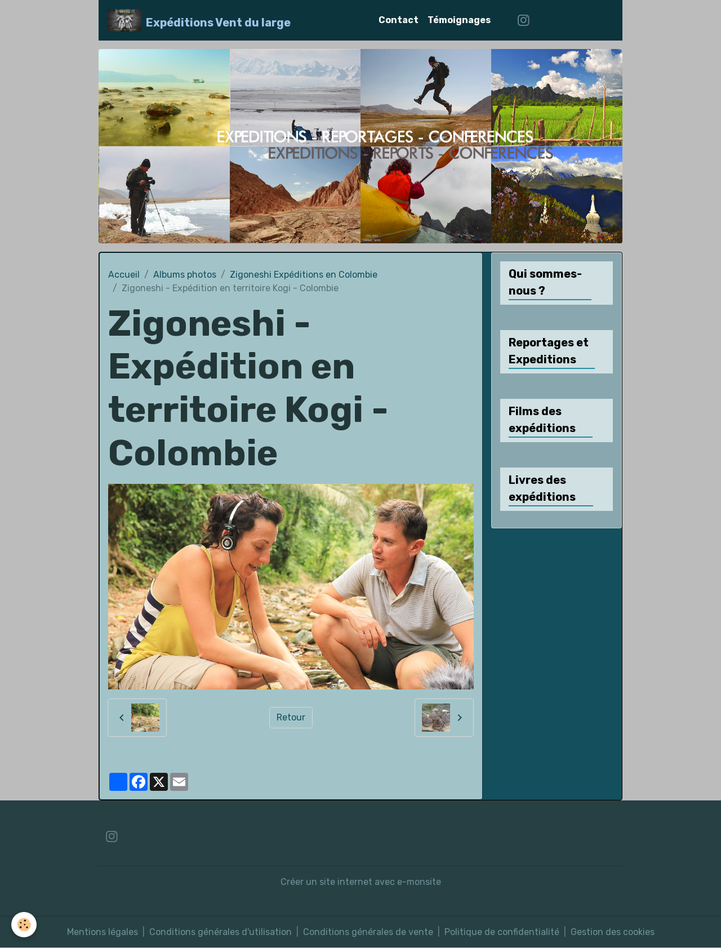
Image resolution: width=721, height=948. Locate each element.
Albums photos (184, 274)
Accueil (124, 274)
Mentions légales (102, 932)
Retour (291, 717)
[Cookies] (24, 924)
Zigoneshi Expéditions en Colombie (303, 274)
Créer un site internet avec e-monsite (361, 881)
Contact (399, 20)
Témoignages (459, 20)
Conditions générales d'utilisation (220, 932)
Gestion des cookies (613, 932)
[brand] (199, 20)
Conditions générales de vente (368, 932)
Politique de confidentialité (501, 932)
